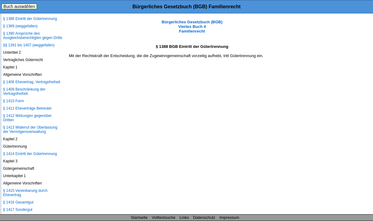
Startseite (139, 217)
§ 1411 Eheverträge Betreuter (27, 108)
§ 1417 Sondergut (17, 209)
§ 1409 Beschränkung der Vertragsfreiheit (24, 91)
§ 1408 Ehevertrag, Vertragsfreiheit (31, 82)
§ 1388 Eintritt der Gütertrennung (30, 19)
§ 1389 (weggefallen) (20, 26)
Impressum (229, 217)
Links (184, 217)
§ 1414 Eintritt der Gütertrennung (30, 154)
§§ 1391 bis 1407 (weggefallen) (28, 45)
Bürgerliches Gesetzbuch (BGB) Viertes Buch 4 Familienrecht (192, 26)
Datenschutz (204, 217)
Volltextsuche (163, 217)
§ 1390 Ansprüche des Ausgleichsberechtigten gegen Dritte (32, 35)
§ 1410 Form (13, 101)
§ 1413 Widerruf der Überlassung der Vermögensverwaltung (30, 129)
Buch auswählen (19, 6)
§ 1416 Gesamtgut (18, 202)
